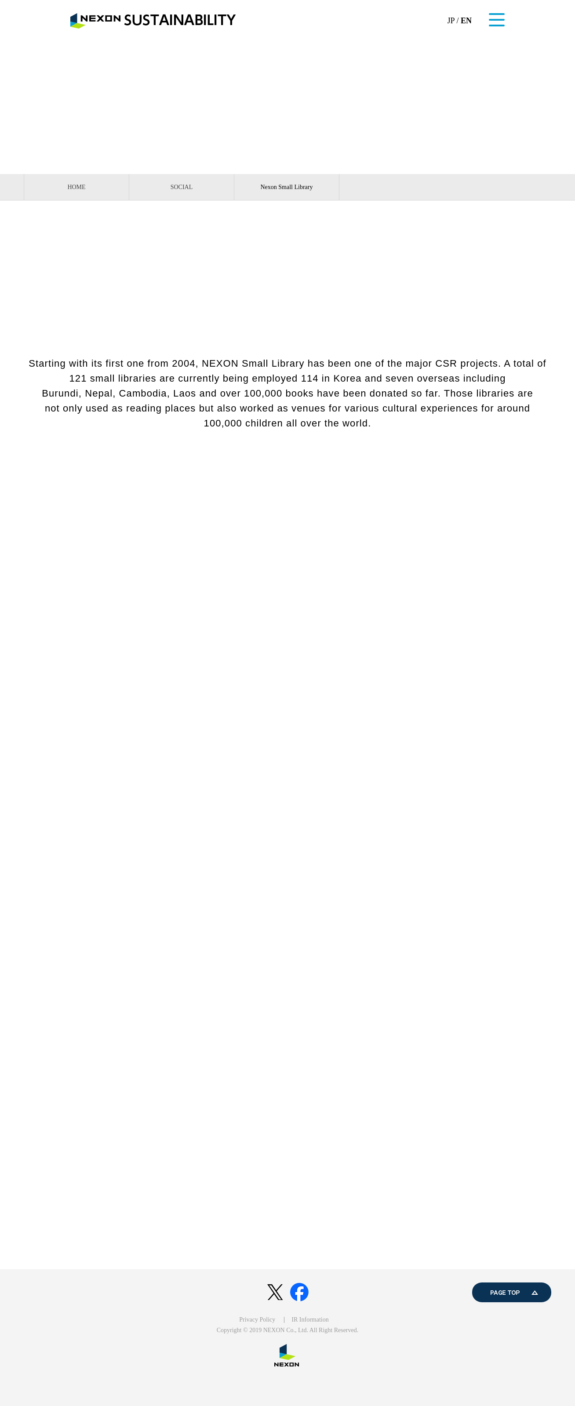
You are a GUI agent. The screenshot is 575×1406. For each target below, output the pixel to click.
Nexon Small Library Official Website (287, 457)
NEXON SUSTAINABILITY (153, 21)
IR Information (309, 1319)
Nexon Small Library (287, 187)
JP (451, 20)
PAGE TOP (511, 1292)
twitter (275, 1292)
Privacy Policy (257, 1319)
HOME (76, 187)
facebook (299, 1292)
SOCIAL (182, 187)
